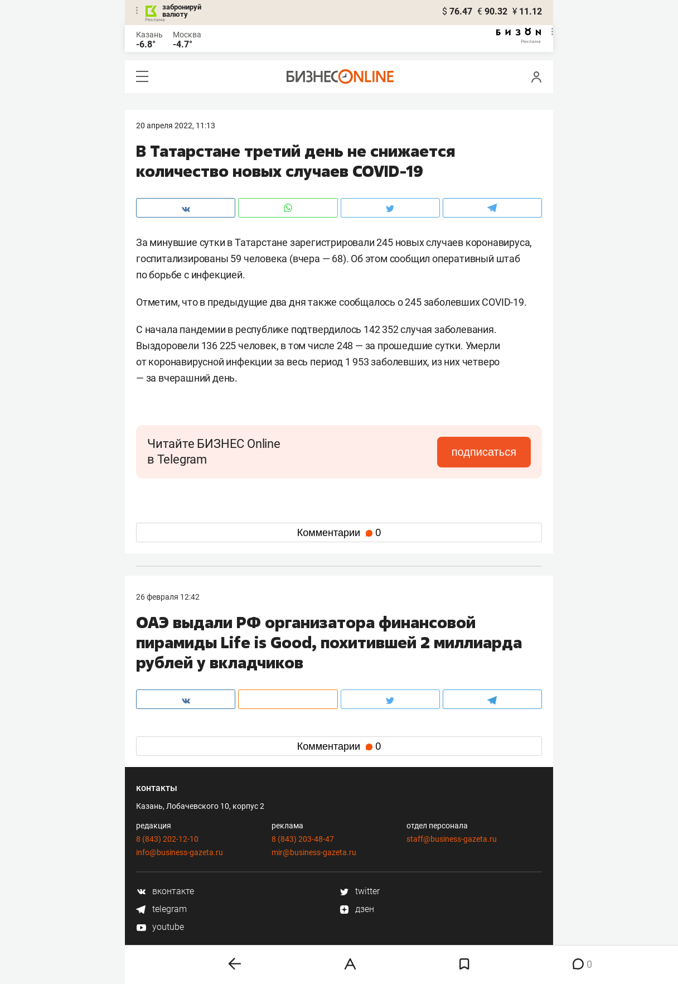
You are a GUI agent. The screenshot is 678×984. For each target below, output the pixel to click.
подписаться (484, 452)
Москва (187, 34)
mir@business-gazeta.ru (314, 852)
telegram (161, 909)
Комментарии (339, 532)
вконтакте (165, 891)
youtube (160, 927)
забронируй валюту (181, 10)
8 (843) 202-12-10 (167, 839)
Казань (149, 34)
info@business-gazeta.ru (179, 852)
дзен (356, 909)
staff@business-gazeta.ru (451, 839)
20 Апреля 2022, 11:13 (175, 125)
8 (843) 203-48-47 (303, 839)
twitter (359, 891)
